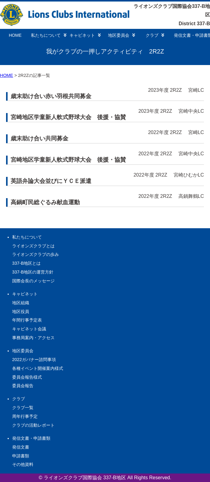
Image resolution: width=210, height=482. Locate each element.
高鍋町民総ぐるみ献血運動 (45, 202)
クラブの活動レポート (33, 425)
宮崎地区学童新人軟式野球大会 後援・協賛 (68, 117)
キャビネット (85, 35)
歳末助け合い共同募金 (39, 138)
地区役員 (20, 311)
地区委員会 (121, 35)
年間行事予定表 (27, 320)
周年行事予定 (25, 416)
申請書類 (20, 455)
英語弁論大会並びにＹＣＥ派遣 (51, 181)
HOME (15, 35)
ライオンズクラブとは (33, 245)
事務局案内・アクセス (33, 337)
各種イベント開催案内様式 (37, 368)
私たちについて (48, 35)
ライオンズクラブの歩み (35, 254)
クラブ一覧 (22, 407)
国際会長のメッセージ (33, 280)
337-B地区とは (26, 263)
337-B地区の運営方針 (32, 272)
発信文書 (20, 447)
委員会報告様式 (27, 377)
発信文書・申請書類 (31, 438)
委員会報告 (22, 385)
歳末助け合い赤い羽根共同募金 (51, 96)
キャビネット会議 (29, 328)
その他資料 (22, 464)
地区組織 (20, 302)
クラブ (155, 35)
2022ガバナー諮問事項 (34, 359)
